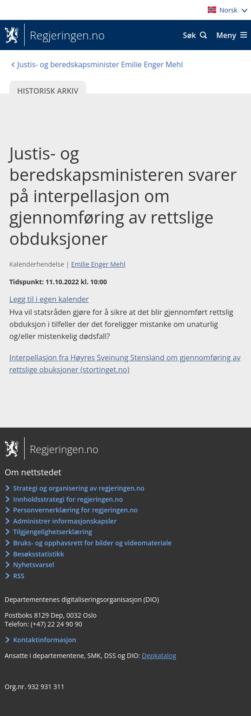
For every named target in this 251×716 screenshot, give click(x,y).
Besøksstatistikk (38, 554)
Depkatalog (159, 655)
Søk (189, 35)
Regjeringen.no (64, 35)
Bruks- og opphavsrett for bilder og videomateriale (92, 542)
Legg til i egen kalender (49, 299)
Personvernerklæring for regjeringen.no (75, 509)
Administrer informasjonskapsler (65, 521)
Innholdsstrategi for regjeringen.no (68, 499)
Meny (226, 35)
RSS (18, 575)
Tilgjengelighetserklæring (52, 531)
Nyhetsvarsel (33, 564)
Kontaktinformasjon (44, 639)
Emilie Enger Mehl (98, 264)
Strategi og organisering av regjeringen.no (79, 488)
